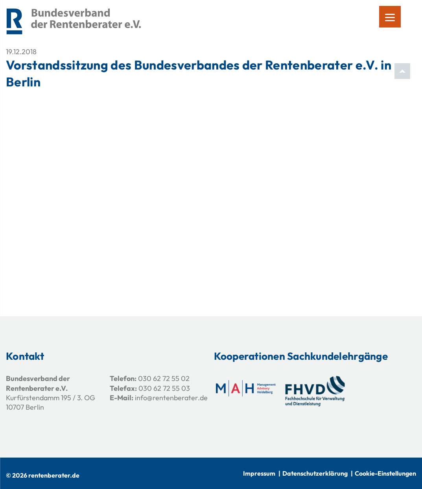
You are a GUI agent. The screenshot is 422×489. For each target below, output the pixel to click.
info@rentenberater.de (171, 397)
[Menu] (390, 16)
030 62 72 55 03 (164, 388)
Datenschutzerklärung (315, 473)
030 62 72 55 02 (164, 378)
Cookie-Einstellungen (385, 473)
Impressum (259, 473)
